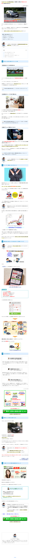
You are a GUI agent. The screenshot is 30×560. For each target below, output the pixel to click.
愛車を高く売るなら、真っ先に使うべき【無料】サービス (12, 55)
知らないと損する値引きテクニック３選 (10, 52)
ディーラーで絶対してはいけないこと (9, 53)
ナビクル (4, 266)
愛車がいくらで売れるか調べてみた (9, 56)
